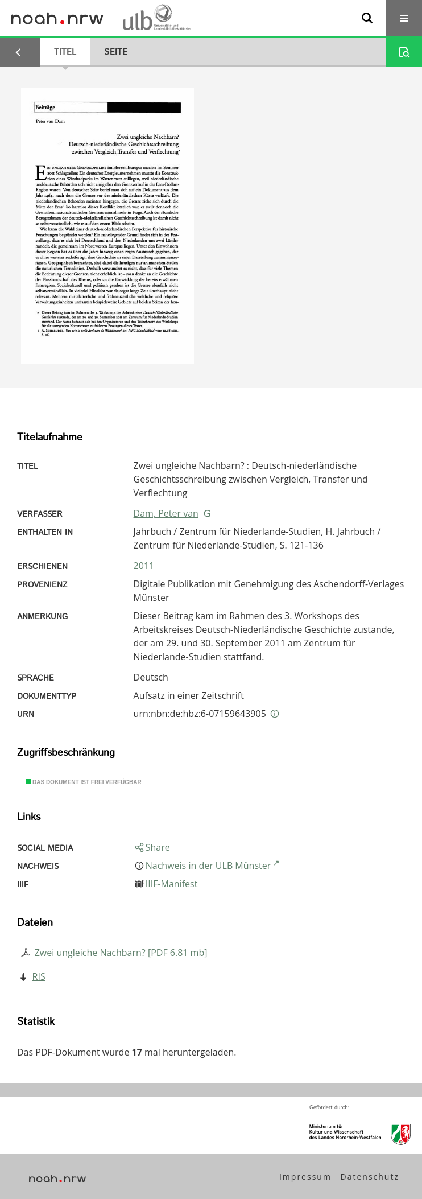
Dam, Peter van (166, 513)
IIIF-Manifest (172, 883)
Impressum (305, 1176)
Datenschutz (370, 1176)
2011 (144, 565)
